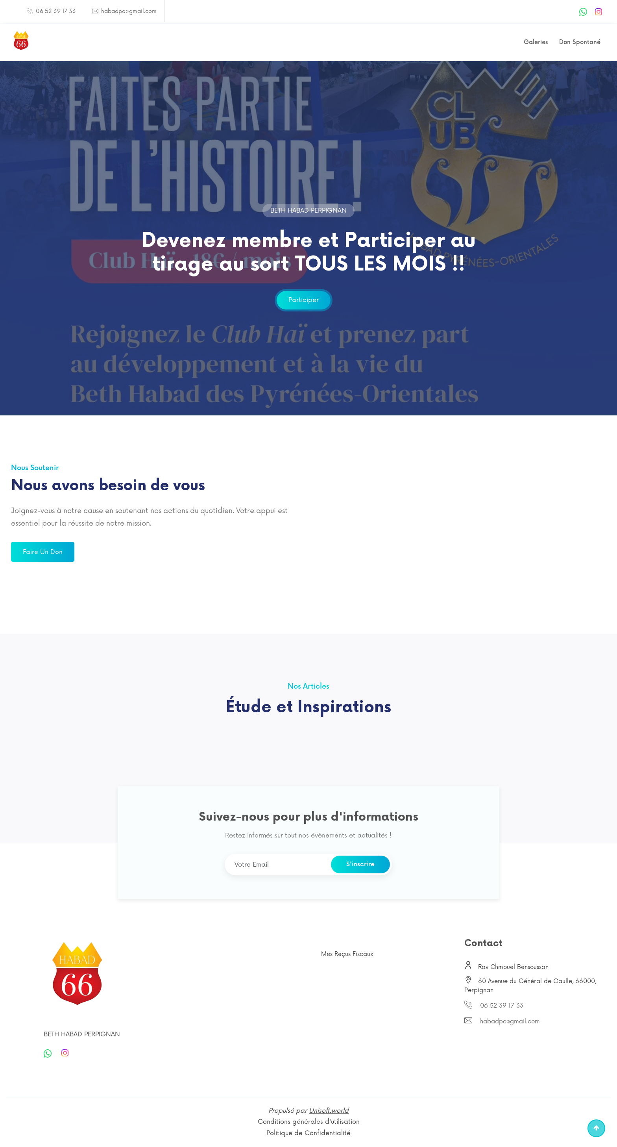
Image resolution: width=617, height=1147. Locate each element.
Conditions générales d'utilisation (309, 1122)
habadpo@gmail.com (128, 11)
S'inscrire (360, 864)
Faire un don (43, 552)
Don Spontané (579, 42)
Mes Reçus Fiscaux (347, 954)
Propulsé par (308, 1111)
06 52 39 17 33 (55, 11)
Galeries (536, 42)
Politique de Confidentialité (308, 1133)
